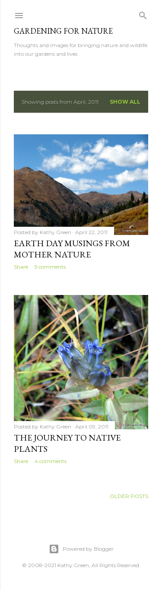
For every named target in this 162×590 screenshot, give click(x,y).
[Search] (143, 13)
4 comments (51, 461)
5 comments (50, 266)
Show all (125, 101)
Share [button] (21, 266)
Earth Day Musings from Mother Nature (72, 249)
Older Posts (129, 496)
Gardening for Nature (63, 31)
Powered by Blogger (81, 549)
